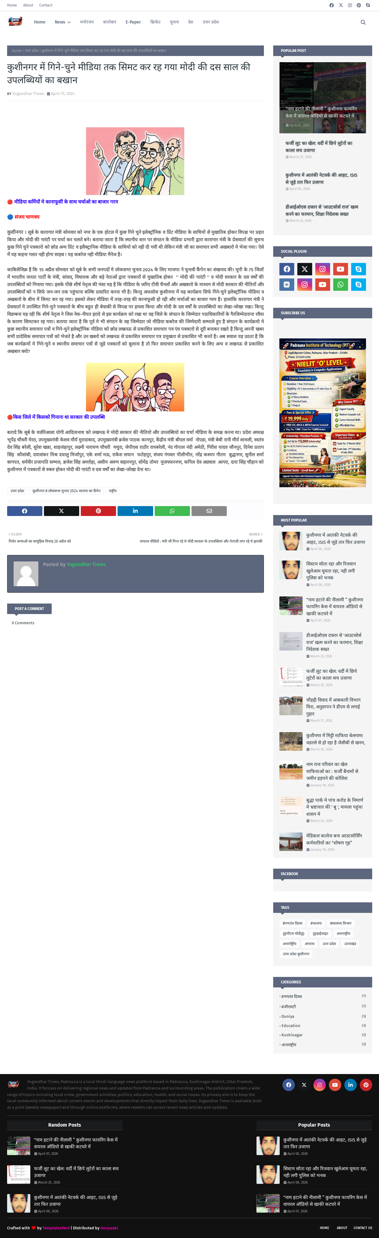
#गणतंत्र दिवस (292, 923)
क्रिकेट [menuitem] (155, 22)
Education (324, 1025)
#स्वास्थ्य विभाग (340, 923)
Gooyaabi (109, 1228)
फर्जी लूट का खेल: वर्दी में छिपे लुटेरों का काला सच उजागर (319, 146)
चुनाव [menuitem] (174, 22)
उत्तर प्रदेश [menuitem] (211, 22)
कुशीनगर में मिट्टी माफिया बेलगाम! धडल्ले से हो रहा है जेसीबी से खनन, (335, 739)
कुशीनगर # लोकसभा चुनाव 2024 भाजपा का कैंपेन (66, 491)
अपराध (309, 944)
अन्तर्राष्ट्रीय (289, 944)
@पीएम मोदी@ (293, 933)
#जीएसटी (324, 1006)
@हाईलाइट (320, 933)
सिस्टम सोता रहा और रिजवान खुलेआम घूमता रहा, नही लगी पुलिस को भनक (331, 571)
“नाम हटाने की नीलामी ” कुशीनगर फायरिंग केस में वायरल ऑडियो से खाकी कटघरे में (321, 112)
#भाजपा (316, 923)
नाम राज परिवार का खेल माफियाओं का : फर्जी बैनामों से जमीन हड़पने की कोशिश (332, 771)
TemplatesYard (56, 1228)
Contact (45, 5)
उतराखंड (350, 944)
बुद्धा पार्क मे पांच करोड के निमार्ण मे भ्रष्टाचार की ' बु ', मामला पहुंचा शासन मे (334, 807)
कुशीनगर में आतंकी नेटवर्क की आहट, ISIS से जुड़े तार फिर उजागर (321, 178)
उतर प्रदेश (329, 944)
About (28, 5)
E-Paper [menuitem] (133, 22)
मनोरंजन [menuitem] (87, 22)
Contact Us (363, 1228)
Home (12, 5)
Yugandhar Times (28, 93)
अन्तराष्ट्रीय (343, 933)
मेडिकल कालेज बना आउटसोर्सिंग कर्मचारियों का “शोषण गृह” (334, 839)
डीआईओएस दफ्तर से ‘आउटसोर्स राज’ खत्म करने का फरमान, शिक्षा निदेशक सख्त (322, 210)
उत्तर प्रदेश (31, 51)
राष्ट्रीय (113, 491)
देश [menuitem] (190, 22)
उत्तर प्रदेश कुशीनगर (296, 954)
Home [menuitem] (39, 22)
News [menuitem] (60, 22)
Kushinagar (324, 1035)
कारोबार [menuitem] (109, 22)
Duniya (324, 1016)
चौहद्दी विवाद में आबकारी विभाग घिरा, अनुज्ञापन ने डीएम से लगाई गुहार (333, 707)
